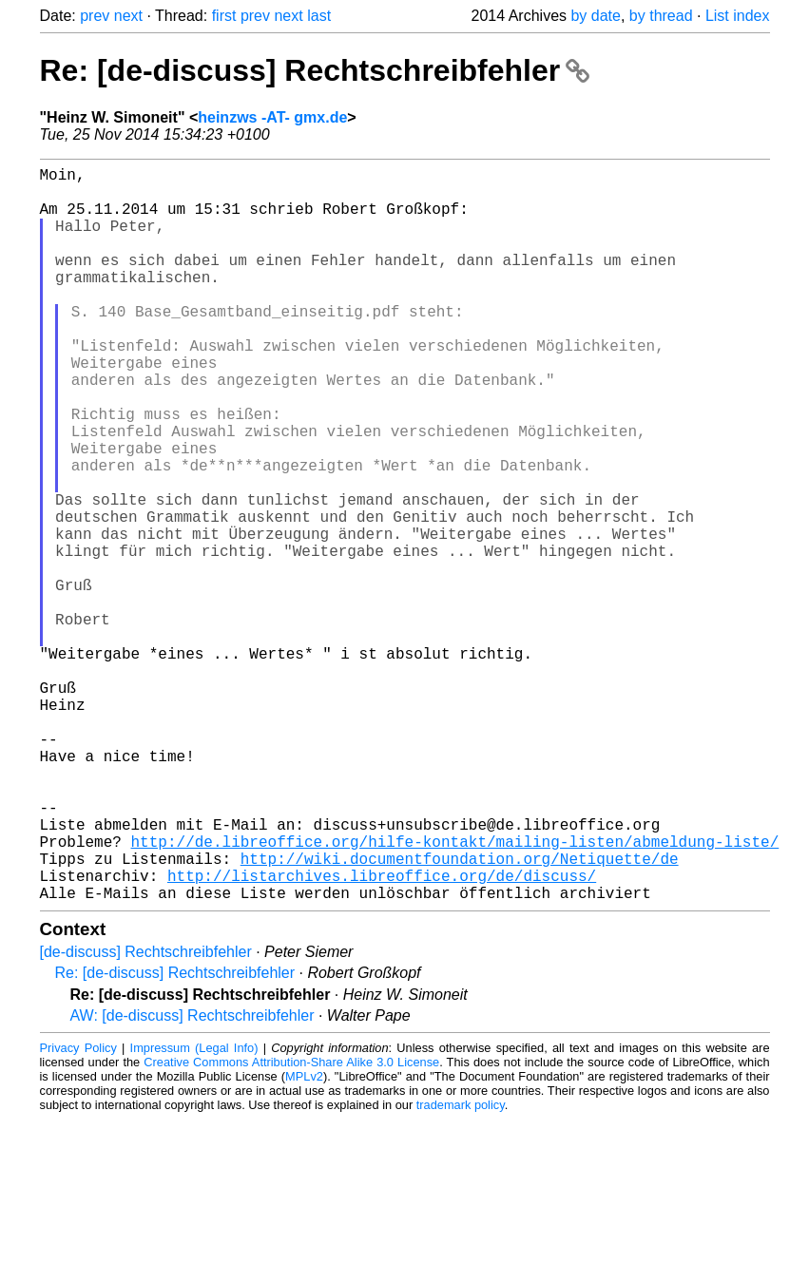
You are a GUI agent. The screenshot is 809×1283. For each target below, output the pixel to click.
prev (94, 16)
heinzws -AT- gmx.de (272, 117)
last (319, 16)
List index (737, 16)
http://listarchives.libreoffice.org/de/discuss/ (381, 1034)
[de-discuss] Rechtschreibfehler (146, 1115)
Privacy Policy (78, 1211)
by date (595, 16)
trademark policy (460, 1268)
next (128, 16)
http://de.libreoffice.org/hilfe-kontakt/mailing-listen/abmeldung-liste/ (455, 993)
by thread (661, 16)
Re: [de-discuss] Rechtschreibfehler (315, 70)
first (224, 16)
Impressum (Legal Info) (194, 1211)
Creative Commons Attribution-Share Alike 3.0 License (291, 1225)
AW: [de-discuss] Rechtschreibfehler (192, 1179)
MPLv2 (304, 1240)
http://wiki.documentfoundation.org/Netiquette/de (460, 1014)
